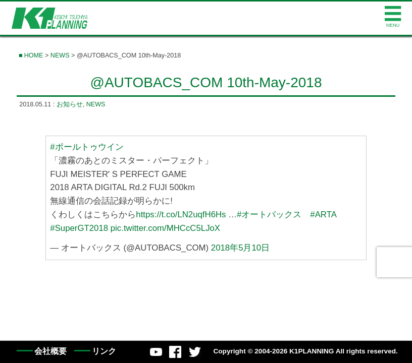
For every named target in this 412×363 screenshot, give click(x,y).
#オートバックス (269, 214)
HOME (33, 55)
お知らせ (70, 104)
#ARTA (323, 214)
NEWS (60, 55)
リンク (104, 351)
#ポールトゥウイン (86, 147)
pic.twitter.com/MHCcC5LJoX (165, 228)
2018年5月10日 (240, 248)
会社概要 (50, 351)
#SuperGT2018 (79, 228)
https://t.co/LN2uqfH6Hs (181, 214)
